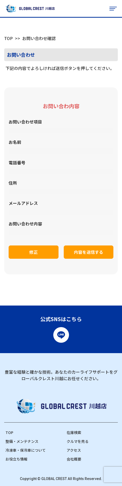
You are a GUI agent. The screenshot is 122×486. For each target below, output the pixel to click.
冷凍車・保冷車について (25, 450)
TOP (8, 38)
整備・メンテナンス (21, 441)
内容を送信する (88, 252)
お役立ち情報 (16, 459)
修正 (33, 252)
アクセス (74, 450)
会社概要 (74, 459)
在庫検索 (74, 432)
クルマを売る (78, 441)
